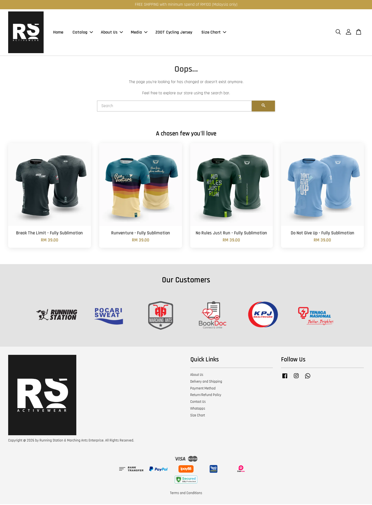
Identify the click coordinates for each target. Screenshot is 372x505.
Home (58, 33)
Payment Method (203, 389)
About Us (112, 33)
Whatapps (197, 409)
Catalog (82, 33)
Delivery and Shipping (206, 382)
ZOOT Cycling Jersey (173, 33)
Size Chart (213, 33)
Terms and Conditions (186, 494)
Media (139, 33)
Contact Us (198, 402)
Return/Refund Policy (205, 396)
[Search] (174, 106)
